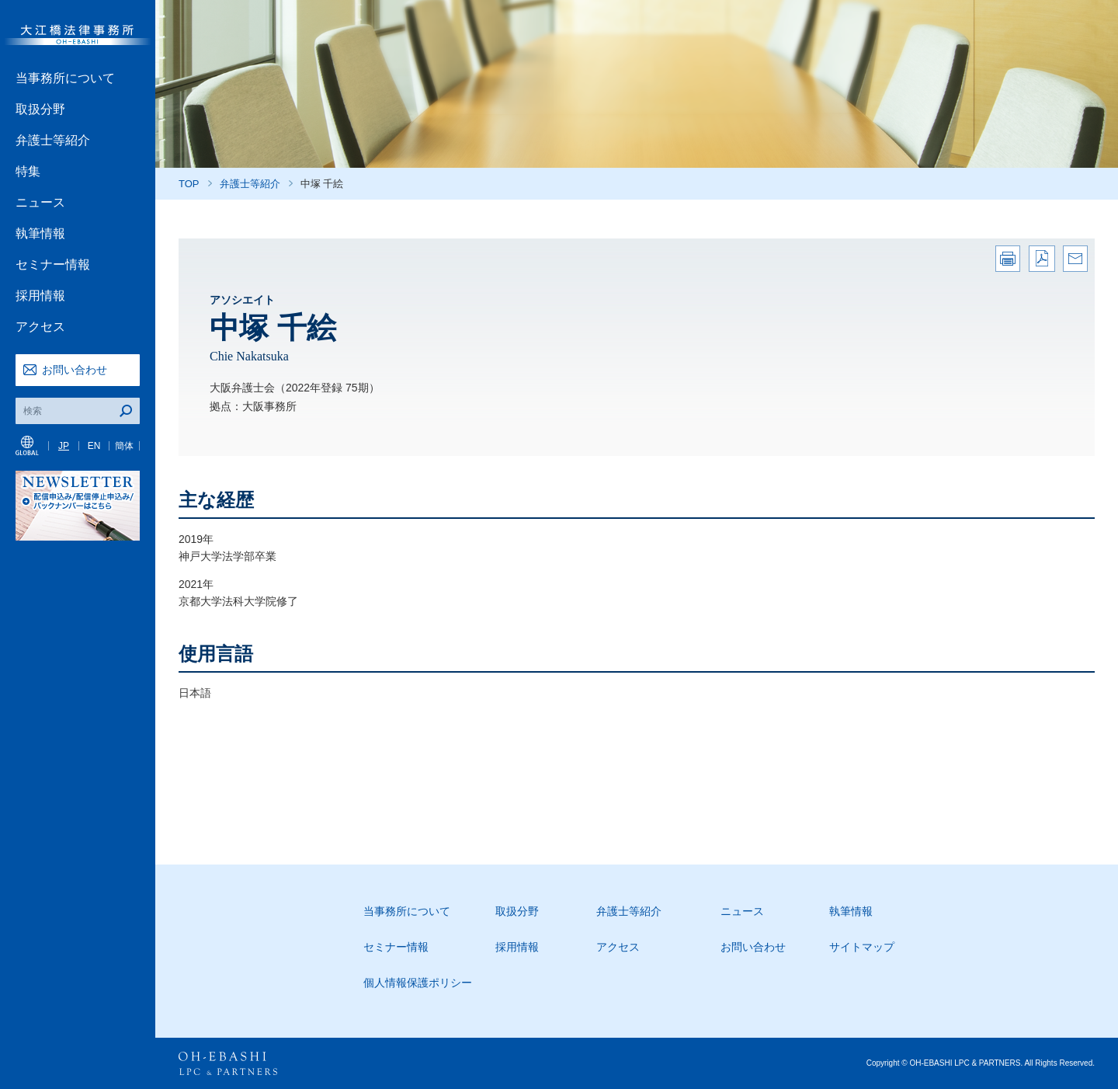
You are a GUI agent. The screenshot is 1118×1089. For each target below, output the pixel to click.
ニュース (40, 202)
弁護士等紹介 (53, 140)
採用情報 (40, 295)
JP (63, 445)
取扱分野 (40, 109)
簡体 (124, 445)
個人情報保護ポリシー (417, 982)
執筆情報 (40, 233)
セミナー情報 (53, 264)
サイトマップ (861, 947)
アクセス (40, 326)
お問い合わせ (74, 370)
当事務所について (65, 78)
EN (94, 445)
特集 (28, 171)
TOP (189, 184)
